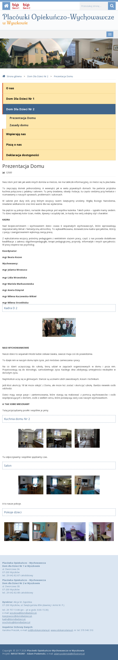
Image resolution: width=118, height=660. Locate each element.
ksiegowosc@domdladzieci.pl (17, 616)
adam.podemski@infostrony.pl (69, 653)
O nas (10, 88)
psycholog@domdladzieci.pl (16, 622)
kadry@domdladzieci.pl (13, 619)
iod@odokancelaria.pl (38, 630)
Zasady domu (19, 125)
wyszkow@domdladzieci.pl (23, 612)
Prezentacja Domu (63, 76)
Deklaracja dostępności (22, 155)
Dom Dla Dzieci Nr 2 (37, 76)
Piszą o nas (14, 144)
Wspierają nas (16, 134)
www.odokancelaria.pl (62, 630)
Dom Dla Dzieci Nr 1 (20, 99)
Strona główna (12, 76)
